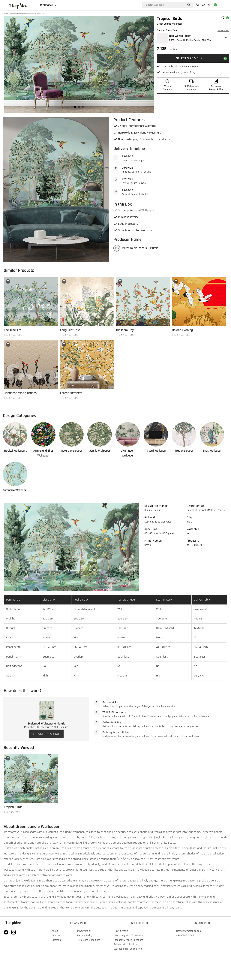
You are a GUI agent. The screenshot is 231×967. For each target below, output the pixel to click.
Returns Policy (84, 935)
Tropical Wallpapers (17, 13)
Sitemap (56, 940)
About (55, 931)
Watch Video (223, 30)
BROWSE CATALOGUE (46, 734)
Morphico (17, 5)
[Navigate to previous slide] (8, 64)
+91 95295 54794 (185, 935)
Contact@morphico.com (189, 931)
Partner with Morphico (125, 944)
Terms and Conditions (88, 940)
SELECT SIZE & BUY (189, 58)
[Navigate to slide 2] (79, 107)
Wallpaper (46, 5)
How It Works (121, 931)
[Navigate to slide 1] (75, 107)
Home (6, 13)
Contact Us (58, 935)
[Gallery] (79, 64)
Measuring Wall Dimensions (128, 935)
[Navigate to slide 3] (83, 107)
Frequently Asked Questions (128, 940)
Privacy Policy (84, 931)
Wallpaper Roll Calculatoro (128, 948)
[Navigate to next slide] (149, 64)
